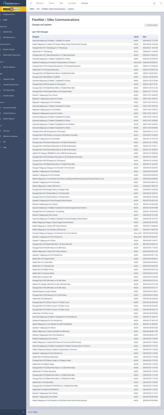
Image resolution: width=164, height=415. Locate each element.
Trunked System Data (11, 85)
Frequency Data (9, 79)
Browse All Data (9, 50)
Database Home (9, 14)
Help (5, 147)
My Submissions (9, 37)
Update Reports (9, 119)
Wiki (64, 3)
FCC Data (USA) (9, 90)
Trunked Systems (9, 113)
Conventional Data (10, 108)
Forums (55, 3)
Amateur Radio (8, 96)
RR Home (43, 3)
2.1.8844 (37, 412)
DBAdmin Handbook (10, 136)
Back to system (151, 25)
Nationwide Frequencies (12, 55)
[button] (154, 3)
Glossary (6, 131)
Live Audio (75, 3)
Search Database (9, 67)
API (4, 142)
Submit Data (7, 32)
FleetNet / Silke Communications (57, 9)
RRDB (35, 9)
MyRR (5, 20)
